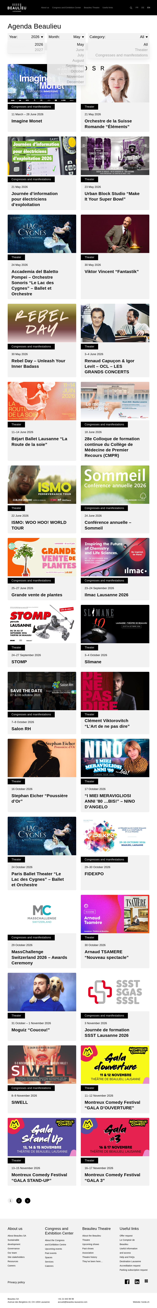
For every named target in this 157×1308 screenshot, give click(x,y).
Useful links (108, 7)
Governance (14, 1248)
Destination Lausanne (130, 1261)
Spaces (48, 1257)
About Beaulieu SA (17, 1235)
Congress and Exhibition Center (66, 7)
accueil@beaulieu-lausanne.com (72, 1302)
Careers (11, 1265)
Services (49, 1261)
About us (45, 7)
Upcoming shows (90, 1244)
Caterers (49, 1266)
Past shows (88, 1248)
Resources (13, 1261)
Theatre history (89, 1257)
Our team (12, 1253)
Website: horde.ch (141, 1302)
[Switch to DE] (143, 8)
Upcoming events (53, 1249)
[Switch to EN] (149, 8)
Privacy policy (16, 1282)
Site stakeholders (16, 1257)
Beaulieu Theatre (92, 7)
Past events (51, 1253)
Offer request (126, 1235)
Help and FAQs (127, 1257)
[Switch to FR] (137, 8)
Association (88, 1253)
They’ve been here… (92, 1261)
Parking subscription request (134, 1270)
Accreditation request (130, 1265)
